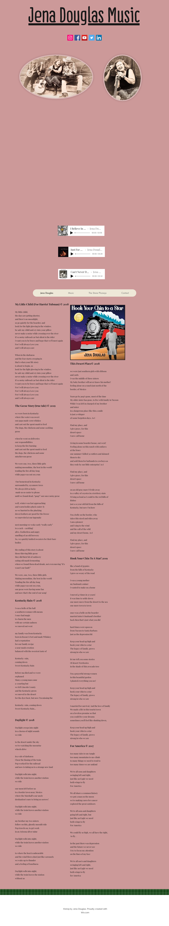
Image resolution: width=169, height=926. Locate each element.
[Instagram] (70, 38)
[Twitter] (92, 38)
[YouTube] (84, 38)
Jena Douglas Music (84, 15)
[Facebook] (77, 38)
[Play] (71, 232)
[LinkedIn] (99, 38)
